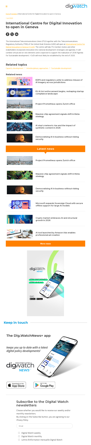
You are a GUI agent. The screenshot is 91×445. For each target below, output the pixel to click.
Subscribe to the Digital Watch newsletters (42, 403)
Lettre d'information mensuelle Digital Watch (40, 439)
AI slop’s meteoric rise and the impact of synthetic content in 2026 (55, 126)
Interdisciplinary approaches (37, 68)
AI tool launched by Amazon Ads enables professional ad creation (55, 234)
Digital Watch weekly (29, 432)
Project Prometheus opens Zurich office (55, 104)
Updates (14, 14)
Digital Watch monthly (30, 436)
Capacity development (14, 68)
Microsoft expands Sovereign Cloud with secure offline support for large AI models (59, 204)
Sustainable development (61, 68)
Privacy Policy (22, 420)
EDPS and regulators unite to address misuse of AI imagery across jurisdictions (59, 81)
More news (45, 243)
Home (8, 14)
